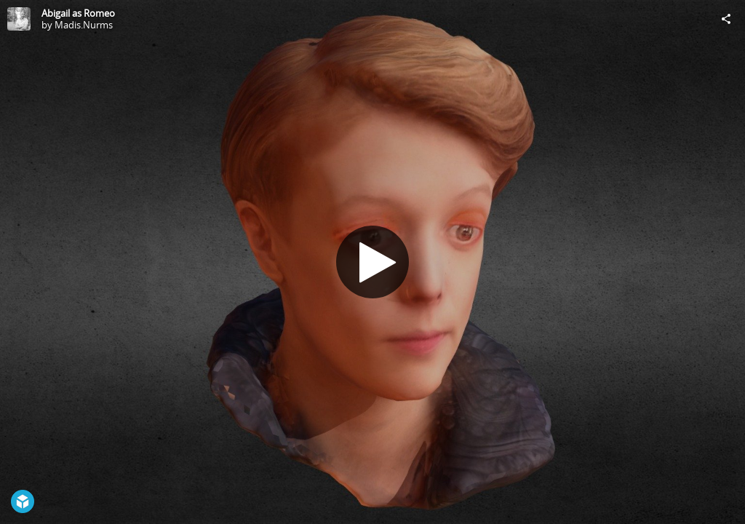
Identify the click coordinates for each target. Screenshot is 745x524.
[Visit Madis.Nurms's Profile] (19, 19)
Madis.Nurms (84, 24)
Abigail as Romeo (78, 13)
